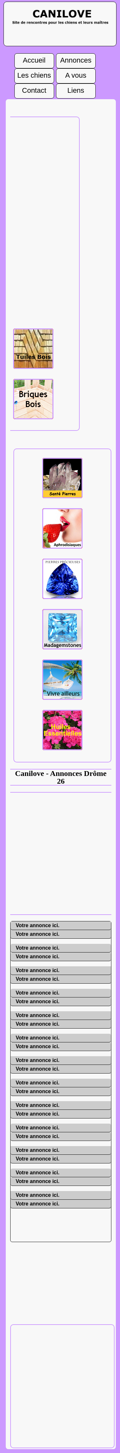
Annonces (76, 58)
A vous (75, 73)
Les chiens (34, 73)
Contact (34, 88)
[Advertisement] (60, 853)
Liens (76, 88)
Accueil (34, 58)
